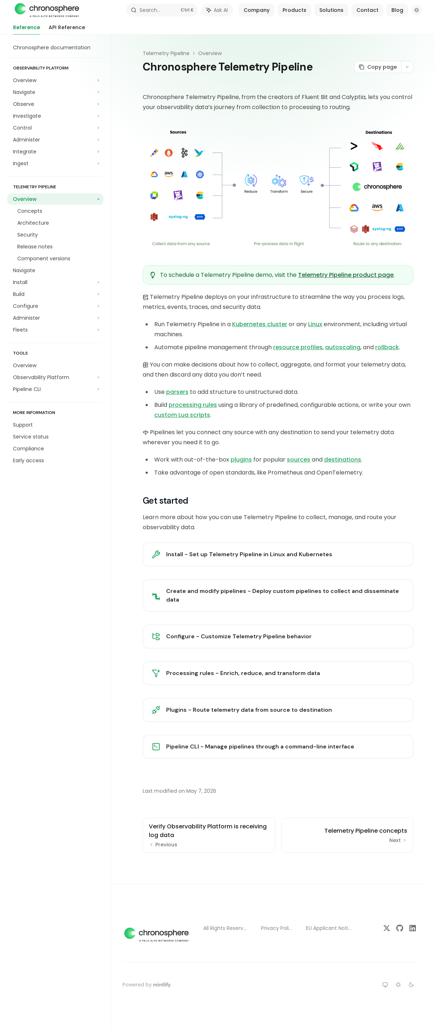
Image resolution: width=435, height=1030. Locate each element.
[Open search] (162, 10)
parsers (177, 392)
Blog (397, 10)
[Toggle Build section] (55, 294)
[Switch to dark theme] (411, 985)
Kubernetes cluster (259, 324)
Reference (26, 29)
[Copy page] (377, 67)
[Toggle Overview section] (55, 80)
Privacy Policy (277, 928)
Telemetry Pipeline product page (346, 275)
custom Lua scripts (182, 415)
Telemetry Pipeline (166, 53)
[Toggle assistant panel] (217, 10)
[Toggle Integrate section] (55, 151)
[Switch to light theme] (398, 985)
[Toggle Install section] (55, 282)
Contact (367, 10)
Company (257, 10)
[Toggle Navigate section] (55, 92)
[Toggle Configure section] (55, 306)
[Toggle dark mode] (416, 10)
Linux (315, 324)
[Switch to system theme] (385, 985)
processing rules (193, 405)
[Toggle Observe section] (55, 104)
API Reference (67, 29)
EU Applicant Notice (330, 928)
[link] (278, 554)
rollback (387, 347)
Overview (210, 53)
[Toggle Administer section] (55, 139)
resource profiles (298, 347)
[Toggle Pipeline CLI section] (55, 389)
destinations (342, 459)
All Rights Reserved (226, 928)
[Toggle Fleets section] (55, 330)
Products (294, 10)
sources (298, 459)
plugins (241, 459)
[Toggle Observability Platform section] (55, 377)
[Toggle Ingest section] (55, 163)
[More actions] (407, 67)
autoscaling (342, 347)
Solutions (331, 10)
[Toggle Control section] (55, 128)
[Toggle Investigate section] (55, 116)
